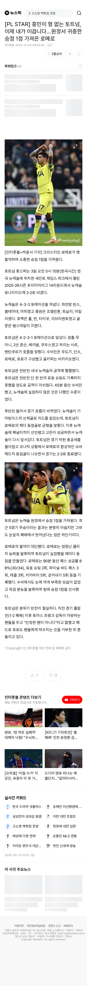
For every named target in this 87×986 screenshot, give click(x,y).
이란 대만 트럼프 (64, 816)
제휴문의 (68, 925)
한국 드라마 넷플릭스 (27, 807)
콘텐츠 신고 (54, 925)
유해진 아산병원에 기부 (67, 807)
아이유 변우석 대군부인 (27, 846)
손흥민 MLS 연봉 (65, 836)
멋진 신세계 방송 (64, 846)
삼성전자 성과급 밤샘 (27, 816)
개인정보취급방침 (36, 925)
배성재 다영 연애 (24, 836)
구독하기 (72, 700)
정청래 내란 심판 (64, 826)
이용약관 (19, 925)
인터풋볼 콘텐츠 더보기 (23, 697)
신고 (49, 45)
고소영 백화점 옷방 (26, 826)
